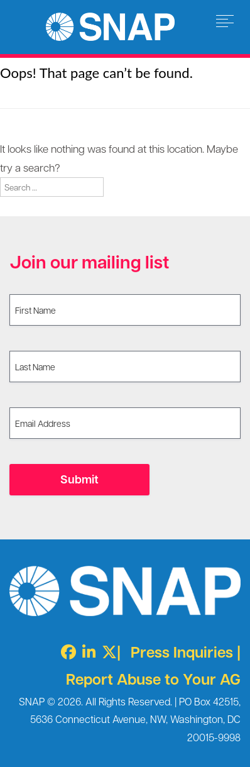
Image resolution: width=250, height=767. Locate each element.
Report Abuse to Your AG (153, 678)
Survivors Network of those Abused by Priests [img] (110, 27)
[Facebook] (65, 651)
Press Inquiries (182, 651)
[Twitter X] (106, 651)
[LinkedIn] (85, 651)
